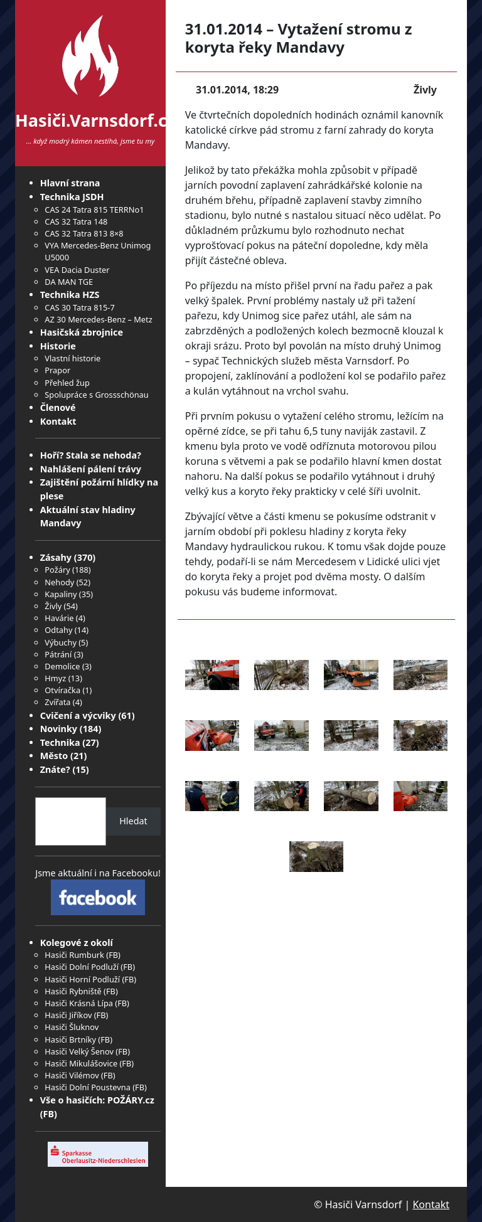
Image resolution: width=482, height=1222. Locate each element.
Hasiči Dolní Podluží (82, 966)
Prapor (57, 370)
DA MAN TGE (69, 281)
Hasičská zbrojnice (81, 332)
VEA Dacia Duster (77, 269)
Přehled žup (67, 382)
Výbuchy (61, 642)
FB (113, 954)
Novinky (58, 729)
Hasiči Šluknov (72, 1027)
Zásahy (56, 557)
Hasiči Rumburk (74, 954)
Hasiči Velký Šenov (79, 1051)
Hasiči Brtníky (70, 1039)
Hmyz (55, 678)
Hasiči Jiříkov (68, 1015)
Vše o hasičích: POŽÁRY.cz (97, 1100)
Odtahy (58, 629)
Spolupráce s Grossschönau (96, 394)
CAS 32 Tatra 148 (76, 221)
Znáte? (55, 769)
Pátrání (58, 654)
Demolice (62, 666)
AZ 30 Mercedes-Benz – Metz (98, 319)
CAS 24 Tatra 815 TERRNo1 (94, 209)
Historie (58, 346)
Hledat (133, 821)
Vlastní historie (72, 358)
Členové (58, 407)
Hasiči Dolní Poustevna (87, 1087)
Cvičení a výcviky (78, 715)
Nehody (59, 582)
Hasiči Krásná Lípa (79, 1003)
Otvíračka (62, 690)
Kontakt (58, 421)
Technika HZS (70, 294)
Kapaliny (61, 594)
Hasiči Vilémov (72, 1075)
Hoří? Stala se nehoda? (90, 455)
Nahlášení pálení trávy (90, 469)
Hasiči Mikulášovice (81, 1063)
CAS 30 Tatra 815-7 (79, 307)
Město (54, 756)
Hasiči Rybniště (73, 991)
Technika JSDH (72, 197)
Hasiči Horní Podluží (82, 979)
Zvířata (57, 702)
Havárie (59, 618)
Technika (60, 742)
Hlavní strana (70, 183)
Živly (53, 606)
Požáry (57, 569)
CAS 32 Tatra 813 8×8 (84, 233)
